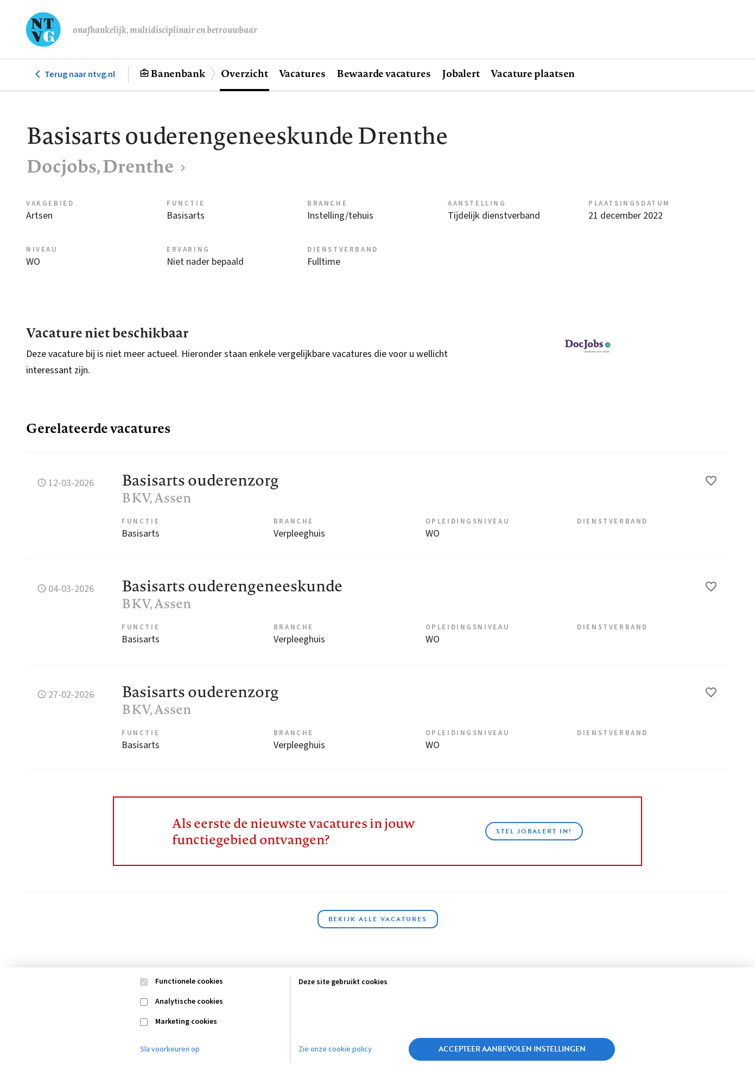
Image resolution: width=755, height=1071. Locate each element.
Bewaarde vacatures (384, 73)
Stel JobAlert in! (534, 831)
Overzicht (244, 73)
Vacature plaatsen (533, 73)
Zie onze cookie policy (335, 1049)
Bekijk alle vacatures (377, 919)
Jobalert (461, 73)
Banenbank (177, 73)
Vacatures (302, 73)
